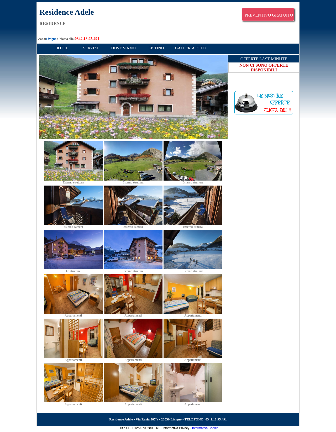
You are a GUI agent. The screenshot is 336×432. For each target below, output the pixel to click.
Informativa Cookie (205, 428)
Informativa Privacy (175, 428)
